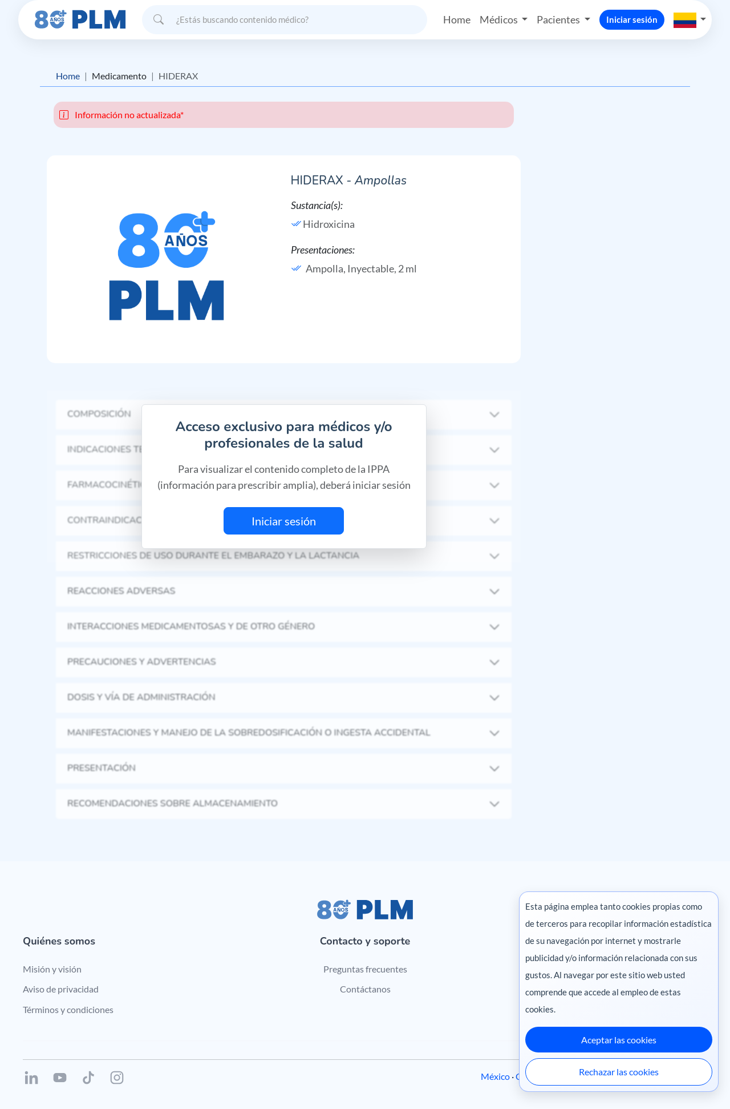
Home (457, 19)
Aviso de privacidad (61, 988)
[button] (690, 19)
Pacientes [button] (559, 19)
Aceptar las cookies (618, 1039)
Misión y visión (52, 968)
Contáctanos (365, 988)
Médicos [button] (500, 19)
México (495, 1076)
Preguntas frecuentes (365, 968)
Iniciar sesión (632, 19)
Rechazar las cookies (619, 1071)
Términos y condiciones (68, 1009)
